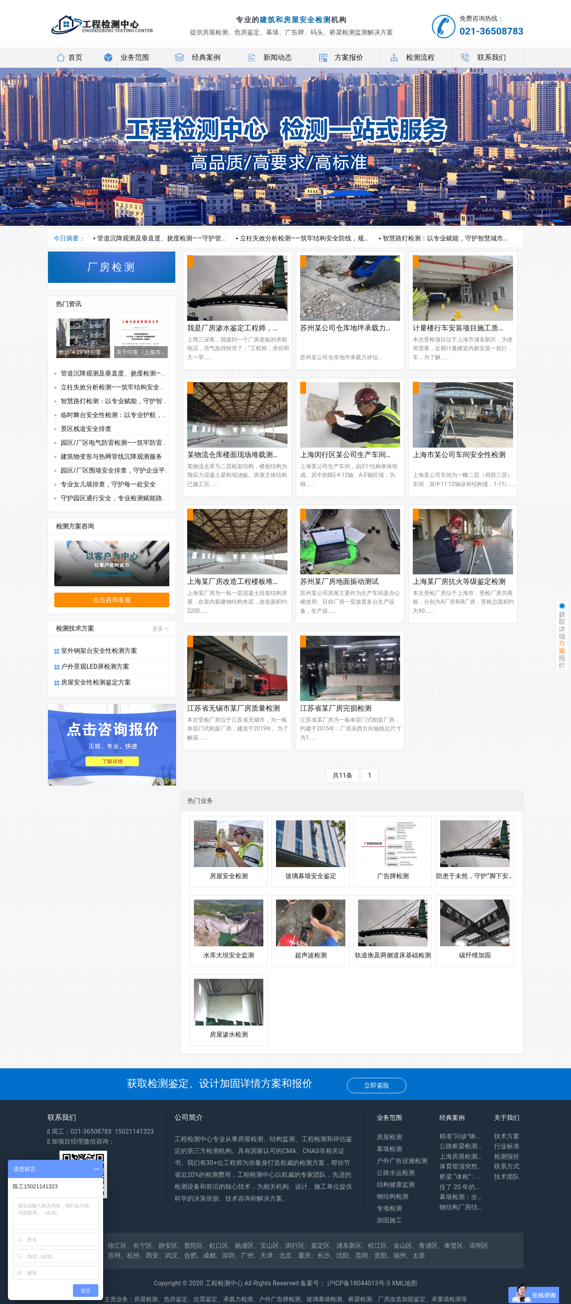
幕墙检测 (389, 1149)
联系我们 (483, 57)
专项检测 (389, 1208)
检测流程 (412, 57)
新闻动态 (269, 57)
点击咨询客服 (112, 600)
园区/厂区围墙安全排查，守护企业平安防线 (122, 470)
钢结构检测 (392, 1196)
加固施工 (389, 1220)
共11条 (343, 775)
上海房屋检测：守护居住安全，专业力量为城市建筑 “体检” (460, 1156)
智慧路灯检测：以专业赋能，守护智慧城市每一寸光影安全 (465, 238)
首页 (69, 57)
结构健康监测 (396, 1184)
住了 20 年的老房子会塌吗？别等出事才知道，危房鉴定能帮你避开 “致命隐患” (460, 1187)
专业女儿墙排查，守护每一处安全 (108, 484)
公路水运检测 (396, 1172)
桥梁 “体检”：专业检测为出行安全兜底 (460, 1176)
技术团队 (506, 1176)
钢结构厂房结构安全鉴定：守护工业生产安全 (460, 1207)
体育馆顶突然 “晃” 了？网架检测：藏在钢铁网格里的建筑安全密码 (460, 1166)
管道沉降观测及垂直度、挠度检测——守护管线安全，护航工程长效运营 (197, 238)
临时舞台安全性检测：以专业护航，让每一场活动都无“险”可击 (148, 415)
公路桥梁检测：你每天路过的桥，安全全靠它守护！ (460, 1146)
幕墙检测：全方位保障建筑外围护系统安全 (460, 1197)
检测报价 (506, 1156)
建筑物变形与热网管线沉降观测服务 (111, 456)
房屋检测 (389, 1137)
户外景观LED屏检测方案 (91, 666)
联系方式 (506, 1166)
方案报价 (340, 57)
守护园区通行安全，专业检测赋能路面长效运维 (127, 498)
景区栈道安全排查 (86, 429)
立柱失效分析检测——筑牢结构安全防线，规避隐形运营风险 (324, 238)
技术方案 (506, 1136)
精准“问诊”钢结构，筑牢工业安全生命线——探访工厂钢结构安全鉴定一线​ (460, 1136)
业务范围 (126, 57)
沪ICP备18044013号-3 (358, 1283)
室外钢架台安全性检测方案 (95, 650)
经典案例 (197, 57)
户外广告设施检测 (402, 1161)
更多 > (160, 628)
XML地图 (405, 1283)
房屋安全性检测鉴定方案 (92, 682)
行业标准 (506, 1146)
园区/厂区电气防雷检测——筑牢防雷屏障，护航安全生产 (140, 442)
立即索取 (376, 1085)
